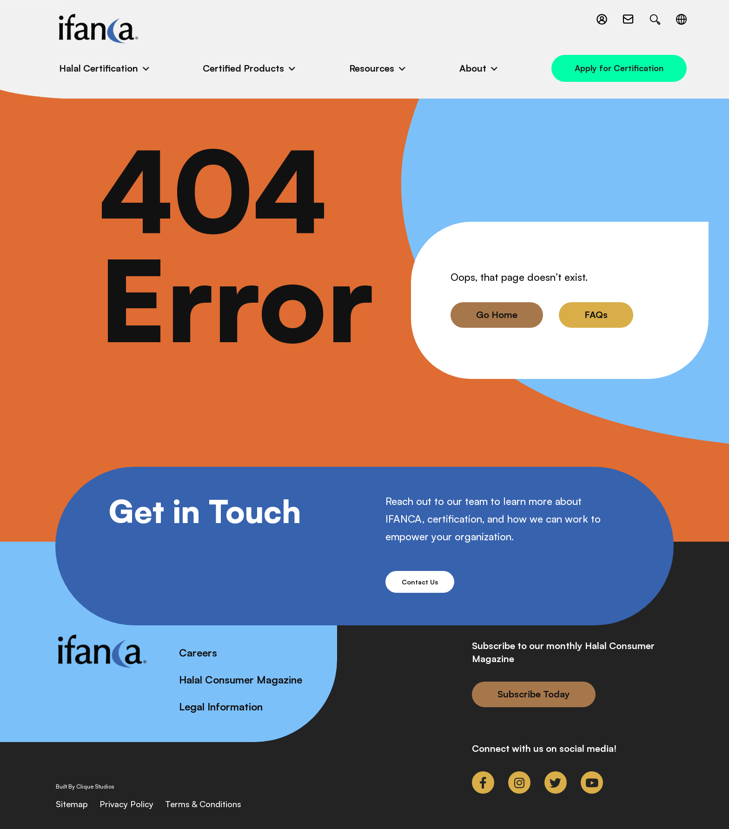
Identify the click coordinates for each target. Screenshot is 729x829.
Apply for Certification (619, 68)
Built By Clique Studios (85, 786)
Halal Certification (98, 68)
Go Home (496, 314)
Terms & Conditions (203, 804)
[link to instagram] (519, 782)
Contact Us (420, 582)
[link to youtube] (592, 782)
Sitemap (72, 804)
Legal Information (221, 706)
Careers (198, 652)
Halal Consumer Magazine (240, 679)
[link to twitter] (555, 782)
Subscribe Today (533, 694)
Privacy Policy (126, 804)
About (472, 68)
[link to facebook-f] (483, 782)
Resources (371, 68)
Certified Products (243, 68)
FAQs (596, 314)
